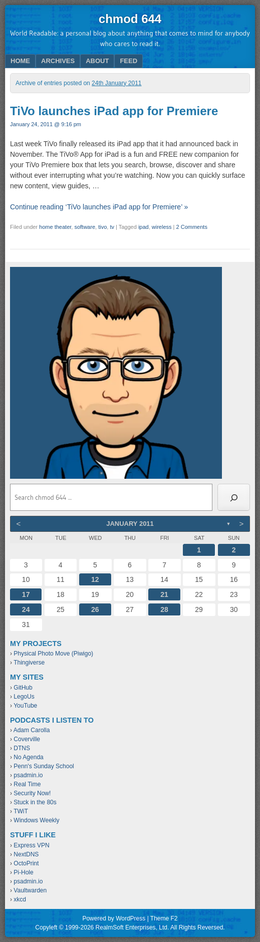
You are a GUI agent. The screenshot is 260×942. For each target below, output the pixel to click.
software (84, 227)
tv (112, 227)
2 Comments (191, 227)
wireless (162, 227)
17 (26, 594)
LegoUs (24, 696)
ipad (143, 227)
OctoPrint (26, 863)
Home (20, 61)
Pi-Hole (23, 872)
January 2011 (130, 523)
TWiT (21, 811)
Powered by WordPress (113, 918)
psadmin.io (28, 775)
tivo (102, 227)
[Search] (233, 497)
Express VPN (31, 845)
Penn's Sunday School (44, 766)
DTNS (22, 748)
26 (95, 609)
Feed (128, 61)
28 (164, 609)
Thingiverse (29, 662)
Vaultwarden (30, 890)
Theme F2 (164, 918)
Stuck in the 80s (35, 802)
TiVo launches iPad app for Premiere (114, 111)
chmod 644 (130, 19)
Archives (58, 61)
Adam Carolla (32, 730)
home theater (55, 227)
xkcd (20, 899)
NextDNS (26, 854)
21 (164, 594)
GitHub (23, 687)
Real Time (27, 784)
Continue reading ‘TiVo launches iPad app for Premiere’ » (99, 207)
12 (95, 579)
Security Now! (32, 793)
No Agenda (28, 757)
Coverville (27, 739)
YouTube (25, 705)
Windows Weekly (36, 820)
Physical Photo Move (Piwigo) (53, 653)
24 (26, 609)
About (97, 61)
